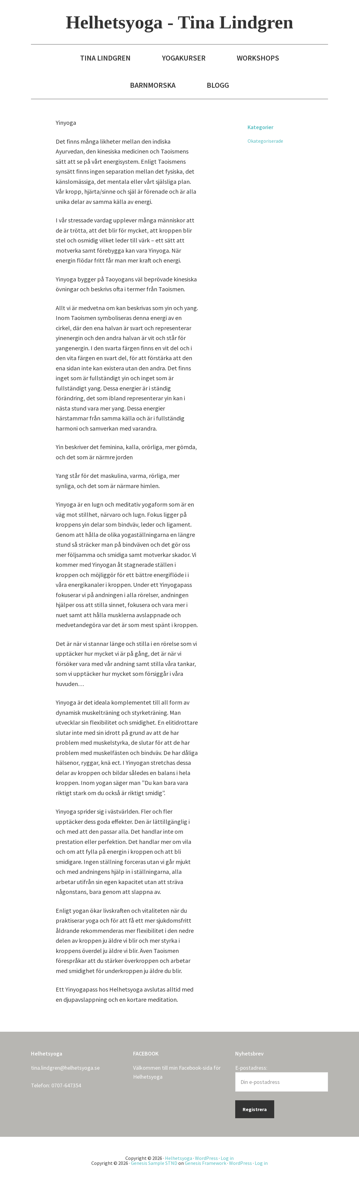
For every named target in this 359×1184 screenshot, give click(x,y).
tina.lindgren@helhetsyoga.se (65, 1067)
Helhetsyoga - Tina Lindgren (179, 22)
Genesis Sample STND (154, 1163)
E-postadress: (251, 1067)
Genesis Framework (205, 1163)
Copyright (136, 1158)
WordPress (206, 1158)
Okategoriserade (265, 141)
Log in (227, 1158)
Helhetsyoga (147, 1076)
